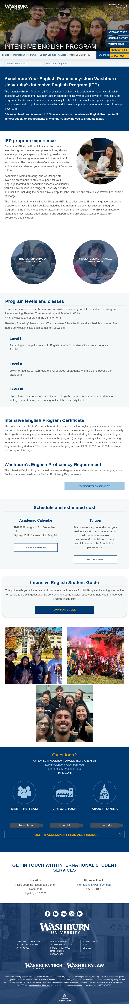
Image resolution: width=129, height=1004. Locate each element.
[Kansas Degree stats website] (64, 999)
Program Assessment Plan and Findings (64, 834)
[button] (124, 7)
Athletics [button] (82, 8)
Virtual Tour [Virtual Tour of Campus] (116, 44)
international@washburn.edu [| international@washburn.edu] (93, 884)
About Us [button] (38, 8)
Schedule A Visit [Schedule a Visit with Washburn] (118, 38)
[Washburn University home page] (16, 7)
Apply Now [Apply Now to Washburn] (117, 56)
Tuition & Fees (95, 559)
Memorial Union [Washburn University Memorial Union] (58, 942)
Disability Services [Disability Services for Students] (60, 948)
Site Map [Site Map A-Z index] (87, 948)
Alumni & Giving (115, 4)
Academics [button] (48, 8)
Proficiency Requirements (94, 486)
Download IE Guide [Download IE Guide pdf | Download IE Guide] (65, 610)
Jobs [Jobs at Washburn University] (85, 945)
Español (118, 7)
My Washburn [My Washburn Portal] (90, 942)
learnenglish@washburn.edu (64, 768)
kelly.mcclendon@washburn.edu (64, 764)
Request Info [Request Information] (119, 50)
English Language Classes (53, 55)
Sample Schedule (35, 547)
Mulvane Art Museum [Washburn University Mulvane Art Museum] (61, 945)
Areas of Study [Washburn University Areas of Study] (117, 32)
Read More (26, 825)
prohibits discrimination (31, 977)
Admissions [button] (59, 8)
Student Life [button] (71, 8)
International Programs (24, 55)
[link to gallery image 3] (64, 713)
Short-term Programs (56, 63)
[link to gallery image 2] (95, 655)
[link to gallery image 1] (33, 655)
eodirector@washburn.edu (39, 985)
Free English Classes (16, 63)
